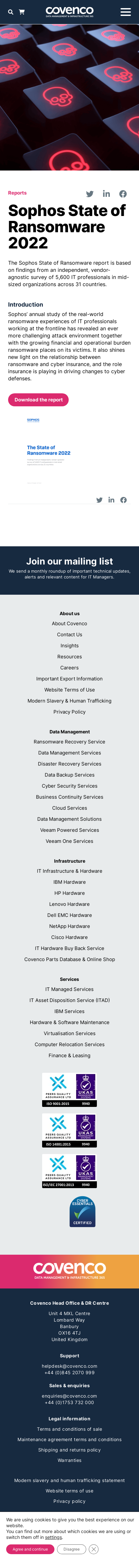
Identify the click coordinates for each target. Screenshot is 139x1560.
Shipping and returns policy (69, 1449)
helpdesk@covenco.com (69, 1366)
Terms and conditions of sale (69, 1429)
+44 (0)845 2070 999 (69, 1372)
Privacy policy (69, 1501)
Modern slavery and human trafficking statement (69, 1480)
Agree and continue (30, 1549)
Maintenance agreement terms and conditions (69, 1439)
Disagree (72, 1549)
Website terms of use (69, 1490)
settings (53, 1537)
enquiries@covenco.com (69, 1396)
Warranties (70, 1460)
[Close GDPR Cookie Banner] (93, 1549)
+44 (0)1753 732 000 (69, 1402)
